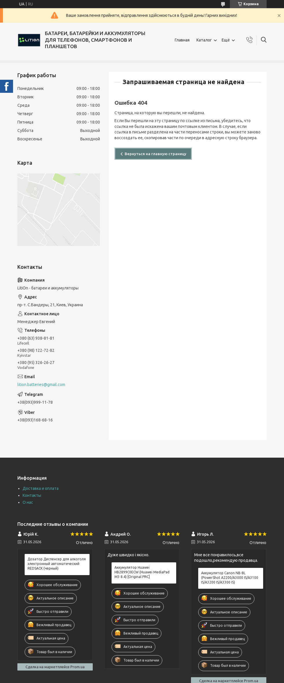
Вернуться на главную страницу (155, 154)
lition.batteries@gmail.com (41, 384)
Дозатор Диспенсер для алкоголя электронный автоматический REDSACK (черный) (57, 563)
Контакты (32, 495)
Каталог (204, 40)
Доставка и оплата (41, 488)
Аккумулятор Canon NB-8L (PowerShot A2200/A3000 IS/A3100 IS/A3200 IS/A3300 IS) (229, 577)
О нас (28, 502)
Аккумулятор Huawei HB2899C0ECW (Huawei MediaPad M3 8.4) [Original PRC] (142, 572)
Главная (182, 40)
